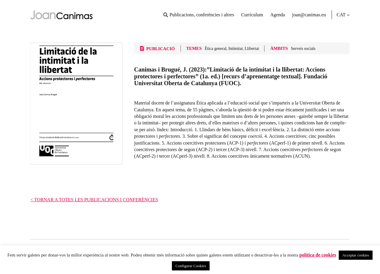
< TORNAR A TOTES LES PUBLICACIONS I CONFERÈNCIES (94, 199)
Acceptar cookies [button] (355, 255)
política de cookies (317, 254)
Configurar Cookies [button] (190, 266)
